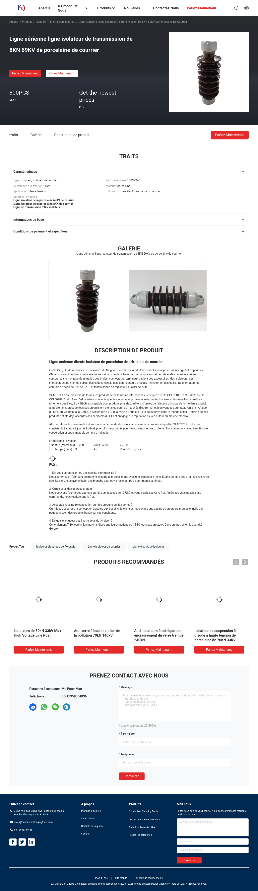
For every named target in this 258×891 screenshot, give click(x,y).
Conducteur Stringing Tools (143, 811)
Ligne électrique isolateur (148, 546)
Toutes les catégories (140, 835)
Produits (27, 21)
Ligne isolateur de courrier (104, 546)
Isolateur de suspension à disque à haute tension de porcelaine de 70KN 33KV (215, 635)
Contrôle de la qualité (92, 826)
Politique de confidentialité (149, 878)
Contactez (132, 776)
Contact (85, 833)
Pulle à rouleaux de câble (142, 827)
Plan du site (101, 878)
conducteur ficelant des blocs (144, 819)
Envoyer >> (189, 860)
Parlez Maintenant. (25, 73)
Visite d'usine (88, 818)
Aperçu (13, 21)
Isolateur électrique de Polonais (55, 546)
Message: (127, 687)
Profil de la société (91, 811)
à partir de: (128, 734)
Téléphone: (128, 754)
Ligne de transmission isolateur (55, 21)
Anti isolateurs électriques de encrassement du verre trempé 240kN (159, 635)
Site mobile (121, 878)
